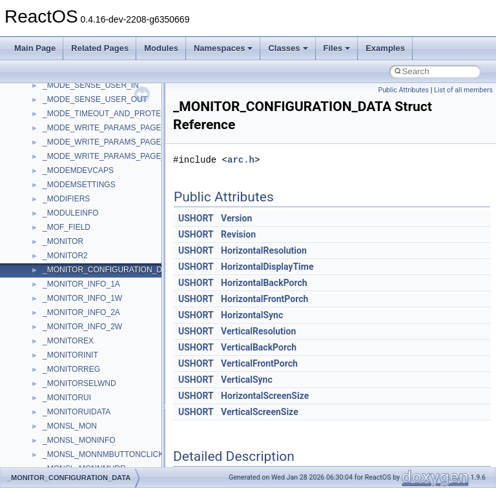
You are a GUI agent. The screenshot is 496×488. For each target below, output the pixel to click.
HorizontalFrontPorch (264, 299)
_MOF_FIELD (66, 227)
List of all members (463, 90)
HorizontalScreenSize (265, 396)
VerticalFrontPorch (259, 363)
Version (236, 218)
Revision (238, 234)
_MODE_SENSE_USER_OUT (95, 99)
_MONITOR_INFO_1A (81, 284)
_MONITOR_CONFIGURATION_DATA (109, 269)
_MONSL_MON (70, 426)
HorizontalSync (252, 315)
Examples (385, 48)
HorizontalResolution (264, 250)
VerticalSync (247, 379)
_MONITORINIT (70, 355)
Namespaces (223, 48)
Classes (287, 48)
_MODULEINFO (71, 213)
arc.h (240, 160)
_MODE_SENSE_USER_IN (91, 85)
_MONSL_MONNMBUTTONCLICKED (108, 454)
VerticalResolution (258, 331)
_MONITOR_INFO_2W (82, 326)
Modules (161, 48)
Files (337, 48)
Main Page (35, 48)
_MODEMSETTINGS (79, 184)
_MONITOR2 (65, 255)
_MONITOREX (68, 340)
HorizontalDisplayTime (267, 266)
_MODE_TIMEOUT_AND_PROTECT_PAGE (120, 113)
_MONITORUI (67, 397)
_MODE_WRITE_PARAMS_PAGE (102, 127)
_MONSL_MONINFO (79, 440)
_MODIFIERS (66, 198)
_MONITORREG (71, 369)
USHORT (196, 218)
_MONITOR (63, 241)
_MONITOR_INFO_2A (81, 312)
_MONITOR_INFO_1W (82, 298)
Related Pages (100, 48)
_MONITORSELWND (79, 383)
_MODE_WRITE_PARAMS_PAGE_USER (115, 156)
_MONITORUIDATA (76, 411)
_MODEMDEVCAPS (78, 170)
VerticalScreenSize (259, 412)
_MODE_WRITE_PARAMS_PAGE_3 (106, 142)
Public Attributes (403, 90)
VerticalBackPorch (258, 347)
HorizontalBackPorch (264, 283)
